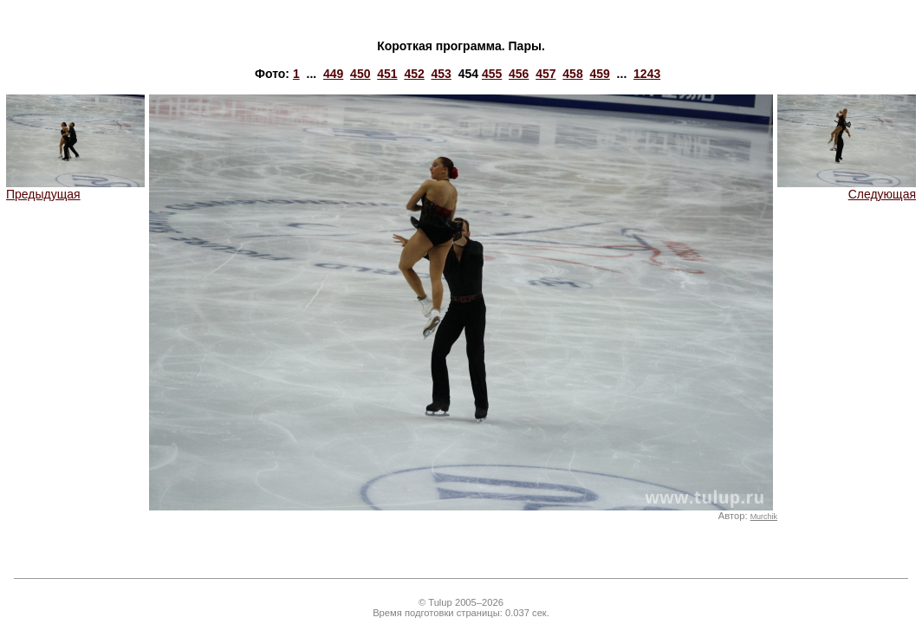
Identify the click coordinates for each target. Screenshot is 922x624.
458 (572, 74)
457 (545, 74)
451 (387, 74)
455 (492, 74)
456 (519, 74)
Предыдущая (75, 188)
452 (414, 74)
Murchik (763, 516)
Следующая (846, 188)
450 (360, 74)
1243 (646, 74)
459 (599, 74)
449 (333, 74)
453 (441, 74)
